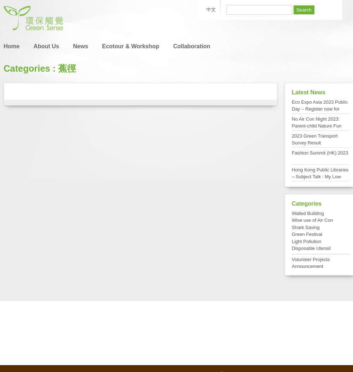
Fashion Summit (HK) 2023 (320, 153)
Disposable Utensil (311, 248)
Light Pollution (306, 241)
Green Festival (307, 234)
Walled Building (308, 213)
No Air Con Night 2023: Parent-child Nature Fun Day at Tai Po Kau (316, 126)
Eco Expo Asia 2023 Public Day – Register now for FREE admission (320, 109)
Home (11, 46)
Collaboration (191, 46)
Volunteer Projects (311, 259)
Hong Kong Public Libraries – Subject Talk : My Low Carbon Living (320, 177)
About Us (46, 46)
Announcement (307, 266)
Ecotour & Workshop (130, 46)
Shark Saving (306, 227)
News (80, 46)
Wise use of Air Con (312, 220)
